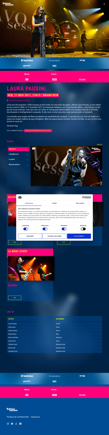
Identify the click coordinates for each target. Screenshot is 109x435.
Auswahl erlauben (54, 236)
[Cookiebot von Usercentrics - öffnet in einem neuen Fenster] (83, 197)
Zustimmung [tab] (29, 203)
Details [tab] (54, 203)
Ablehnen (30, 236)
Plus (15, 242)
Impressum (35, 417)
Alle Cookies (79, 236)
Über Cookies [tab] (80, 203)
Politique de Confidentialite (18, 417)
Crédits (99, 145)
